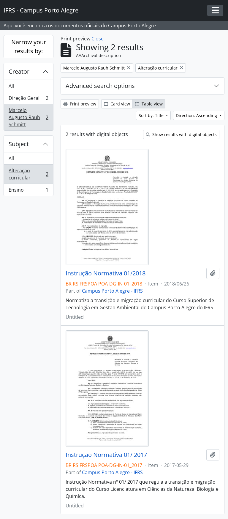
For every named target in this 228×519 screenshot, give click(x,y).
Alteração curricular (28, 174)
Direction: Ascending (197, 115)
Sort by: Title (152, 115)
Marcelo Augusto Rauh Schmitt (28, 117)
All (11, 86)
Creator (19, 71)
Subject (19, 144)
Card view (117, 104)
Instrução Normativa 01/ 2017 (106, 454)
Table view (149, 104)
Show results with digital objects (181, 134)
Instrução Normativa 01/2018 (105, 273)
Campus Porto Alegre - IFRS (112, 291)
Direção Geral (28, 99)
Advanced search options (100, 86)
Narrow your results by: (28, 46)
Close (97, 38)
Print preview (79, 104)
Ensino (28, 191)
